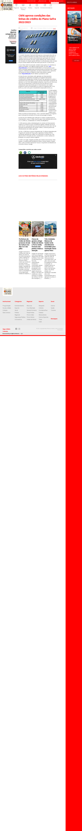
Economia (49, 28)
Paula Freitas (30, 312)
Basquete (41, 306)
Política (30, 8)
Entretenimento (44, 8)
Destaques (54, 319)
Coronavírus (18, 319)
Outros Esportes (43, 317)
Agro (35, 28)
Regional (16, 8)
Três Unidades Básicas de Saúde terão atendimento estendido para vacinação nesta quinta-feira (50, 244)
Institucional (7, 301)
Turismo (53, 310)
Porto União (30, 315)
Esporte (37, 8)
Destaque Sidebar (41, 28)
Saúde (52, 308)
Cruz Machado (31, 308)
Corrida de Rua (43, 310)
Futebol (41, 312)
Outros (53, 306)
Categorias (18, 301)
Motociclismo (42, 315)
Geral (50, 8)
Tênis (40, 319)
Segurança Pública (23, 8)
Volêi (40, 322)
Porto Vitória (30, 317)
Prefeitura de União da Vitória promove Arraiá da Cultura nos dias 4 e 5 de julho (24, 244)
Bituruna (29, 306)
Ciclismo (41, 308)
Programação (7, 306)
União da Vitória (31, 319)
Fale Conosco (6, 312)
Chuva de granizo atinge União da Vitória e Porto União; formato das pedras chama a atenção (37, 244)
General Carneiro (32, 310)
